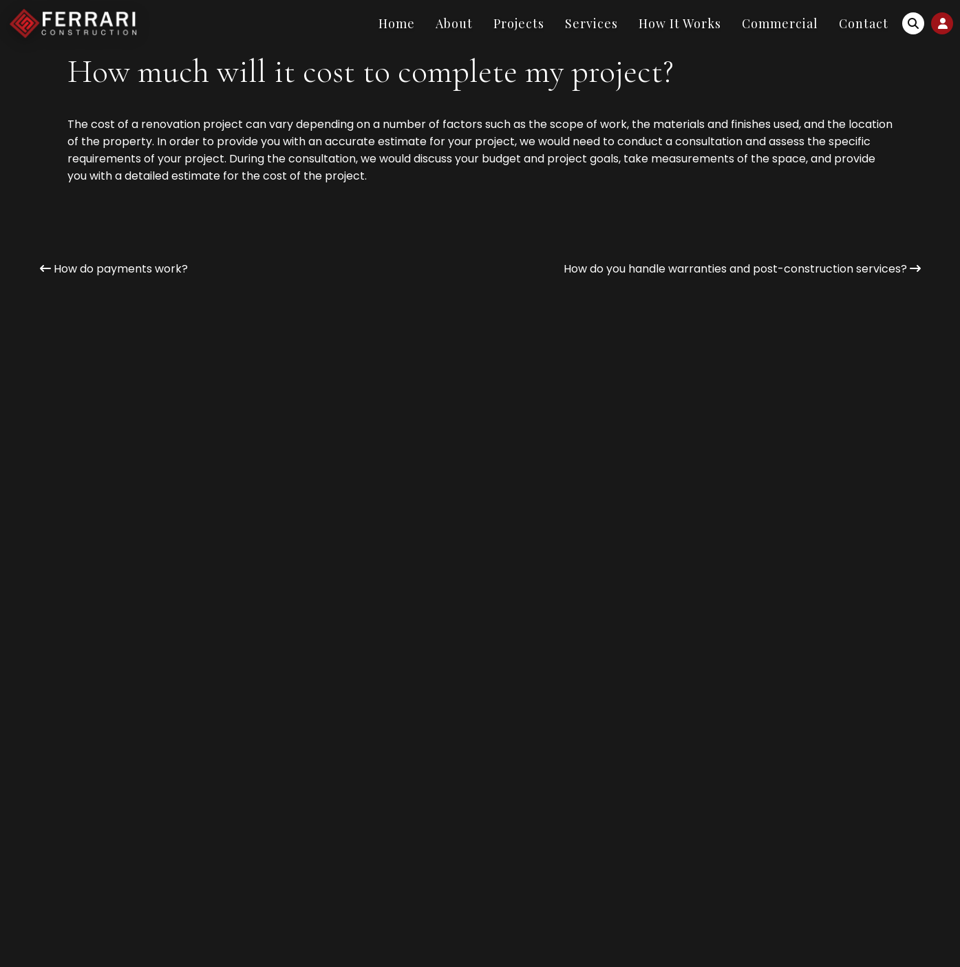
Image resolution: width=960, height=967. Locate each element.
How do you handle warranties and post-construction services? (742, 269)
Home (396, 23)
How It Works (680, 23)
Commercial (780, 23)
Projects (518, 23)
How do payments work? (114, 269)
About (454, 23)
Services (591, 23)
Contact (863, 23)
